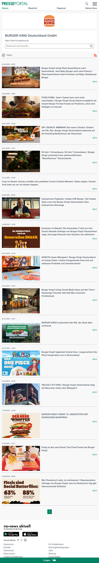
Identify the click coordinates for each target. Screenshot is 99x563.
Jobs (50, 550)
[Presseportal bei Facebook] (17, 540)
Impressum (8, 544)
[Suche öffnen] (87, 4)
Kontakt (6, 547)
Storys (5, 8)
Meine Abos (91, 8)
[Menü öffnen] (94, 4)
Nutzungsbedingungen (58, 547)
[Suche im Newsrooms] (49, 46)
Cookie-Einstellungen (13, 557)
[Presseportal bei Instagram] (24, 540)
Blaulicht (32, 8)
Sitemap (52, 554)
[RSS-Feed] (95, 55)
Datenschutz (9, 554)
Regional (61, 8)
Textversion (8, 550)
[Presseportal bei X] (20, 540)
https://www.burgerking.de (17, 40)
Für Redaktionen (56, 544)
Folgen (49, 560)
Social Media (54, 557)
